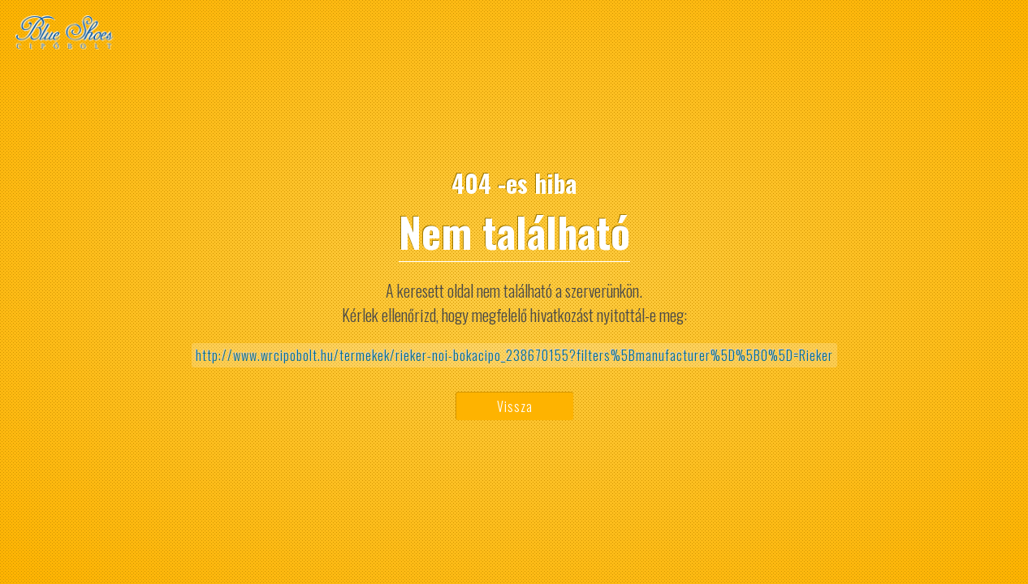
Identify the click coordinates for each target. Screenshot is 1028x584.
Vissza (515, 406)
